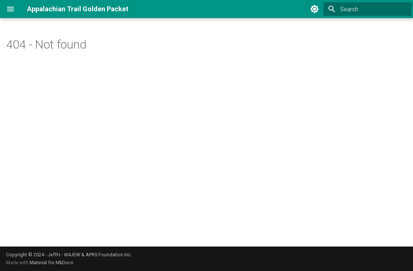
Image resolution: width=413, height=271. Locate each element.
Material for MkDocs (51, 262)
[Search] (367, 9)
